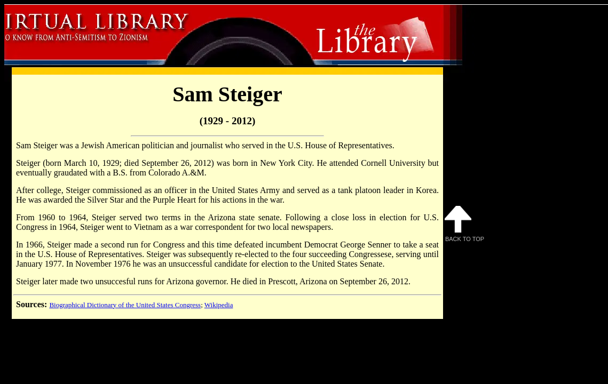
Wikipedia (218, 305)
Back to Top (464, 224)
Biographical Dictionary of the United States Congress (125, 305)
